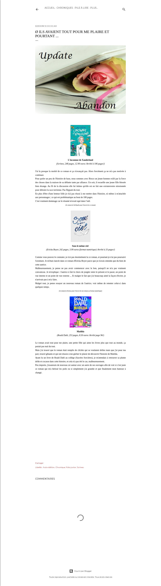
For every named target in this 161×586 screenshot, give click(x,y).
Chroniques (65, 7)
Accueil (50, 7)
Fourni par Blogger (80, 571)
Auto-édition (49, 467)
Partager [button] (39, 463)
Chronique (60, 467)
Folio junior (71, 467)
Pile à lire (82, 7)
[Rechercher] (124, 9)
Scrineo (80, 467)
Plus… (94, 7)
